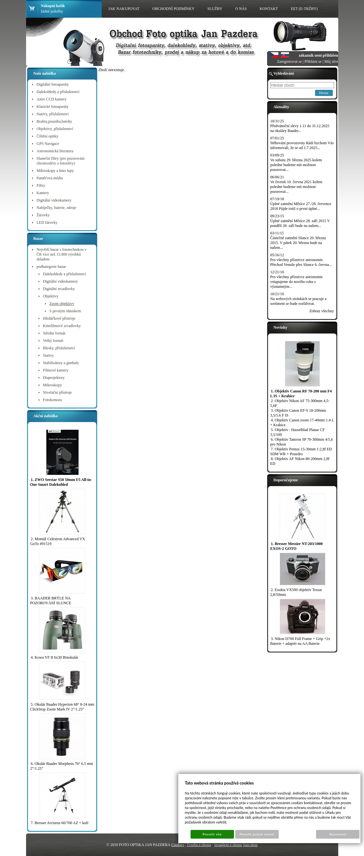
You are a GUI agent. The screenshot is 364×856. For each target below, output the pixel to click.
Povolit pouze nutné (256, 834)
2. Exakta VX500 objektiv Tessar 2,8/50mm (296, 592)
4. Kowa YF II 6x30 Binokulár (55, 657)
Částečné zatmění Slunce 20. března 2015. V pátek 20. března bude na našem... (298, 243)
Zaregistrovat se (289, 61)
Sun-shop (250, 844)
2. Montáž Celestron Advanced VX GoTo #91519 (57, 541)
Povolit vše (212, 834)
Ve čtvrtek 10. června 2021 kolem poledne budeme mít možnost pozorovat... (296, 187)
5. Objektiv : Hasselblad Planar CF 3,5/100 (297, 432)
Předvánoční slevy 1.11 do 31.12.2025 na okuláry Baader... (300, 128)
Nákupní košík (53, 6)
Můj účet (331, 61)
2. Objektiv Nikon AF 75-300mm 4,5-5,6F (300, 403)
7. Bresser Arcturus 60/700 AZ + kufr (60, 823)
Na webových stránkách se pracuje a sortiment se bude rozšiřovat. (298, 301)
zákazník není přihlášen (318, 55)
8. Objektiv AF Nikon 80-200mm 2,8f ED (300, 461)
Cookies (177, 844)
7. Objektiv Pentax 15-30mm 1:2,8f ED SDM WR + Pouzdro (301, 451)
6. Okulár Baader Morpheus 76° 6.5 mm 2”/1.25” (61, 766)
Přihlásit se (313, 61)
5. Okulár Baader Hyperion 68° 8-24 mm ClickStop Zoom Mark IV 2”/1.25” (62, 706)
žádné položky (52, 11)
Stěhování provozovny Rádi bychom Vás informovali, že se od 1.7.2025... (302, 145)
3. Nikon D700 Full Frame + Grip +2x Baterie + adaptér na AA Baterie (300, 641)
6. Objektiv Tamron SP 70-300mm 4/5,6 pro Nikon (301, 442)
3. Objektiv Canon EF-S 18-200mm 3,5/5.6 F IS (298, 413)
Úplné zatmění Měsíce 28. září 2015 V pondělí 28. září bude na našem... (300, 223)
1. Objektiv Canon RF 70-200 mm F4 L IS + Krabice (301, 393)
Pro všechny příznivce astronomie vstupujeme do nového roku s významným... (296, 282)
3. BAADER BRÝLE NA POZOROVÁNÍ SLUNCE (50, 600)
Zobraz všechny (321, 311)
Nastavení (337, 834)
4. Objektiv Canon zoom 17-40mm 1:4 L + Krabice (302, 422)
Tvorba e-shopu (199, 844)
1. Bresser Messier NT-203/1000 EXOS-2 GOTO (296, 546)
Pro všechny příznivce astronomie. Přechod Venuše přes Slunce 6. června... (301, 262)
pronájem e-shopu (228, 844)
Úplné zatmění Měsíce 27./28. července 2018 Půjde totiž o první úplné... (300, 206)
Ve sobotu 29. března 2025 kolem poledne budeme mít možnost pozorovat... (296, 165)
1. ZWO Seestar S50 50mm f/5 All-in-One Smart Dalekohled (61, 482)
